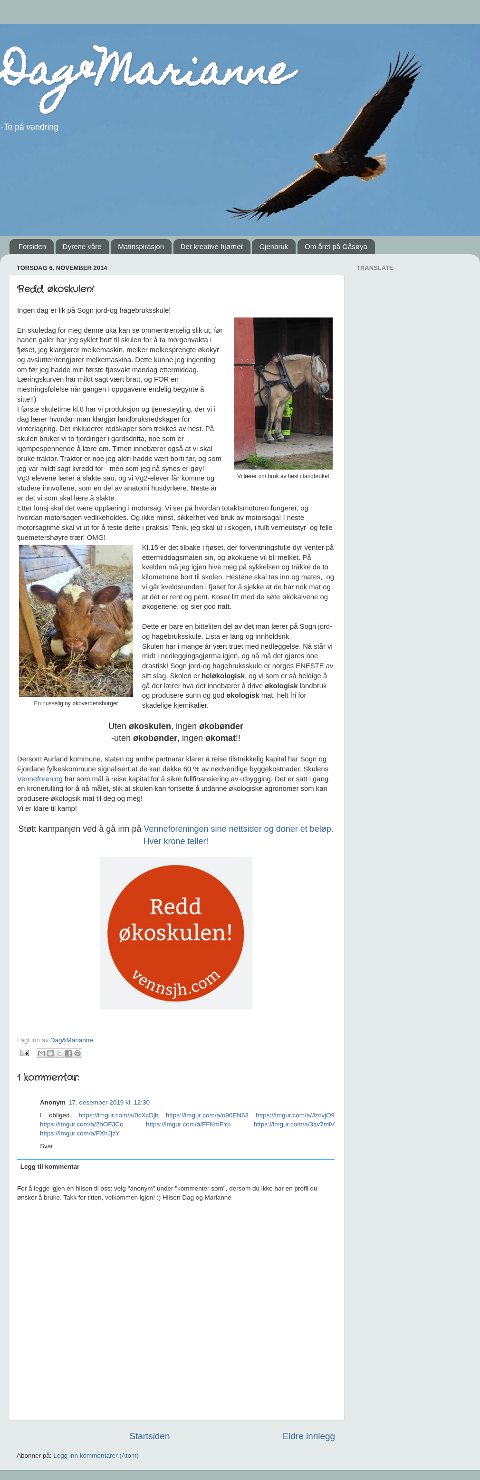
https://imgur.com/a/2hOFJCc (81, 1124)
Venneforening (41, 779)
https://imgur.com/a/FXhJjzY (80, 1133)
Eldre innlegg (309, 1436)
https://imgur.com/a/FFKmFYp (188, 1124)
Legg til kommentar (50, 1166)
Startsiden (149, 1436)
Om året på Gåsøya (336, 246)
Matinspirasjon (141, 246)
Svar (46, 1146)
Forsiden (32, 246)
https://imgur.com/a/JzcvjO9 (295, 1115)
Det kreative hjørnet (212, 246)
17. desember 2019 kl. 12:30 (109, 1102)
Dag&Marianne (146, 75)
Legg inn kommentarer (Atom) (95, 1455)
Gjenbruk (273, 246)
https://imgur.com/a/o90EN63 (207, 1115)
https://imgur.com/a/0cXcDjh (119, 1115)
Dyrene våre (82, 246)
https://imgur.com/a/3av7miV (294, 1124)
